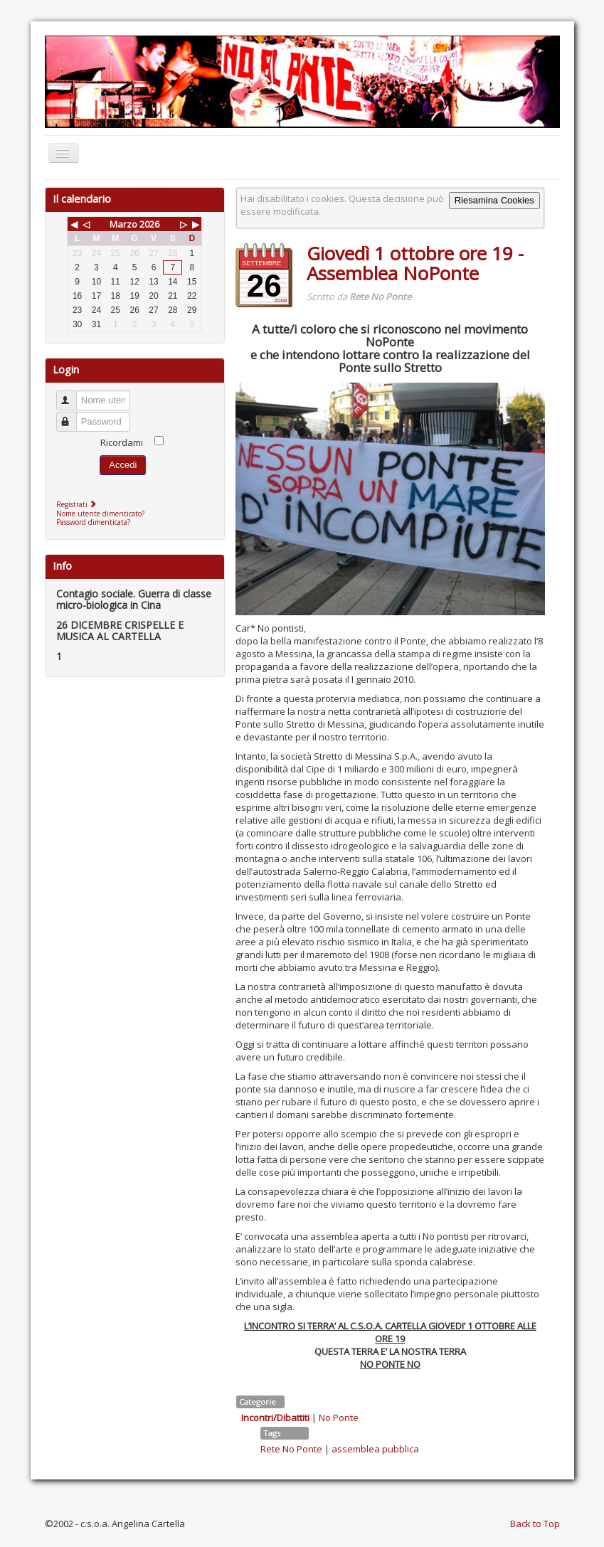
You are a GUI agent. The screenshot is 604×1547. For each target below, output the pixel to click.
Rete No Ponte (291, 1448)
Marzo (123, 224)
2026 (149, 224)
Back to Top (535, 1523)
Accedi (123, 464)
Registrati (78, 504)
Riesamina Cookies (494, 200)
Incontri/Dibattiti (275, 1417)
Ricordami (121, 442)
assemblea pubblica (375, 1448)
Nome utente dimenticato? (100, 514)
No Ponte (339, 1417)
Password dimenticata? (93, 522)
